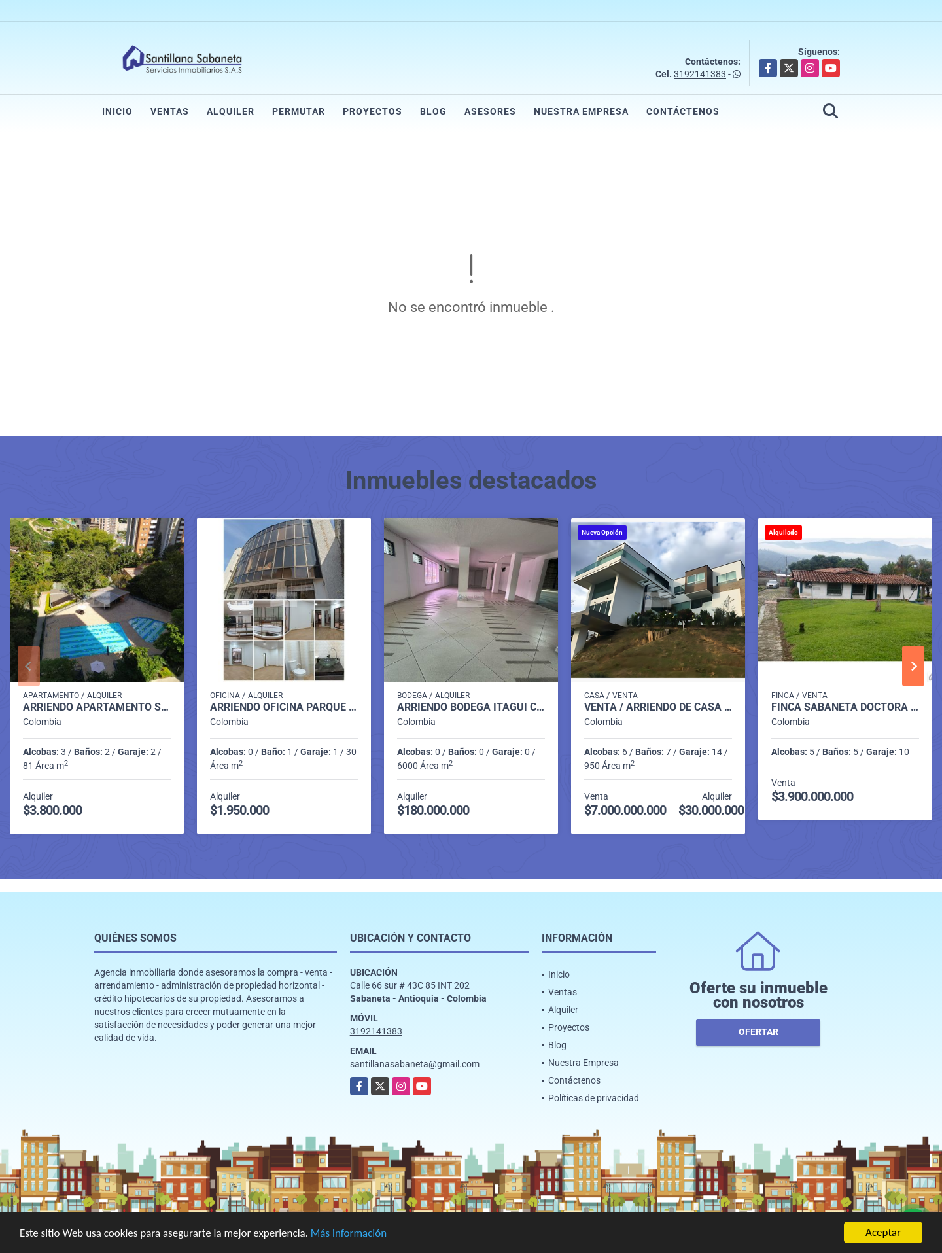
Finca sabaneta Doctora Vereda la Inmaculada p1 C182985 (845, 707)
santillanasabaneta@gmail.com (415, 1064)
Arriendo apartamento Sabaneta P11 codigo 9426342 (97, 707)
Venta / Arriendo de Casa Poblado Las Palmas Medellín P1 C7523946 (658, 707)
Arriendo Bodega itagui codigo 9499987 (471, 707)
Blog (433, 111)
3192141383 (700, 74)
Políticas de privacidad (593, 1098)
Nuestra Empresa (581, 111)
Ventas (169, 111)
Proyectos (372, 111)
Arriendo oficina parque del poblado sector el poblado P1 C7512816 (284, 707)
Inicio (117, 111)
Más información (349, 1233)
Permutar (298, 111)
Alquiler (230, 111)
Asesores (490, 111)
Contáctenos (683, 111)
